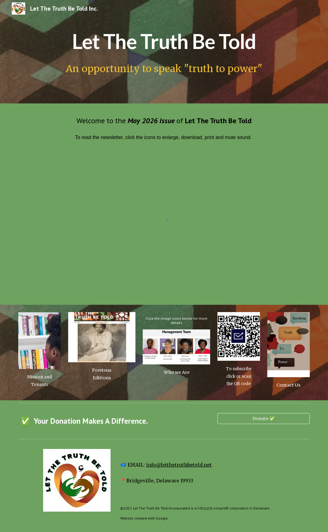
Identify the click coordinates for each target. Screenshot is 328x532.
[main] (163, 39)
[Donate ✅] (263, 418)
